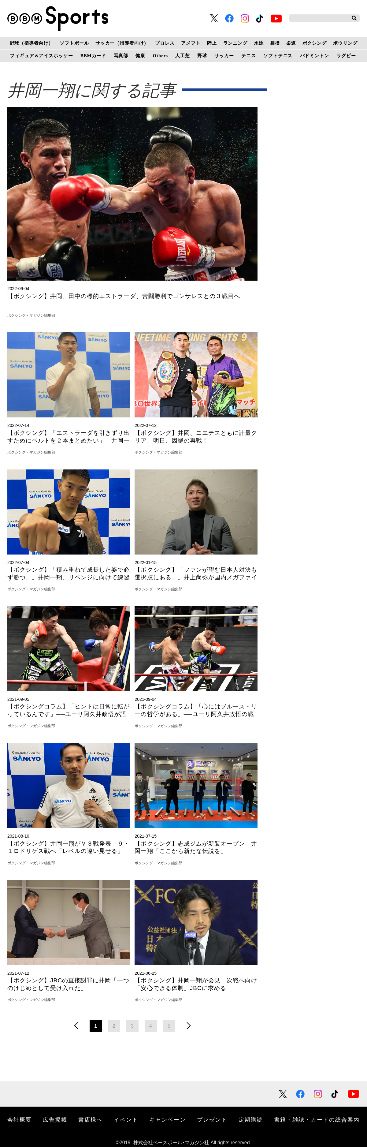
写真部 (121, 55)
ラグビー (346, 55)
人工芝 (182, 55)
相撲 (275, 43)
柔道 (291, 43)
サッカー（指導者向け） (122, 43)
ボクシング (314, 43)
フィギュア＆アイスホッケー (41, 55)
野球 (202, 55)
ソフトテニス (277, 55)
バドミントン (314, 55)
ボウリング (345, 43)
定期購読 (251, 1120)
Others (160, 55)
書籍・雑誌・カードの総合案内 (317, 1120)
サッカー (224, 55)
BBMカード (93, 55)
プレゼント (212, 1120)
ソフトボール (74, 43)
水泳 (259, 43)
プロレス (164, 43)
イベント (126, 1120)
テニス (248, 55)
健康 (140, 55)
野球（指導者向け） (32, 43)
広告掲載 (55, 1120)
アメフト (190, 43)
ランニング (235, 43)
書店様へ (90, 1120)
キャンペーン (167, 1120)
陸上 (212, 43)
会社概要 (19, 1120)
